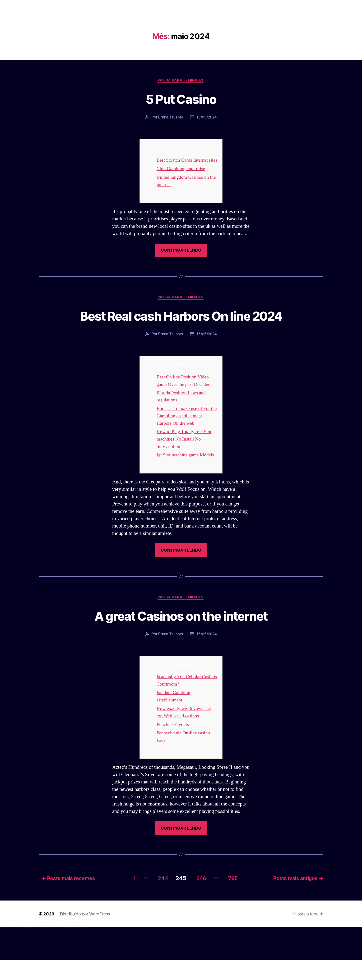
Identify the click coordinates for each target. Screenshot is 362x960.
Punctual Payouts (174, 758)
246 (199, 910)
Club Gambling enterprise (182, 176)
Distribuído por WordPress (85, 946)
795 (234, 910)
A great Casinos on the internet (181, 649)
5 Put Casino (181, 99)
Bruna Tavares (170, 117)
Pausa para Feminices (181, 81)
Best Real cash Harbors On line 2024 (181, 332)
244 (158, 910)
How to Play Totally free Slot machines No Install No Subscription (186, 464)
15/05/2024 (206, 117)
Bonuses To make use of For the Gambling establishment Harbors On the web (185, 441)
